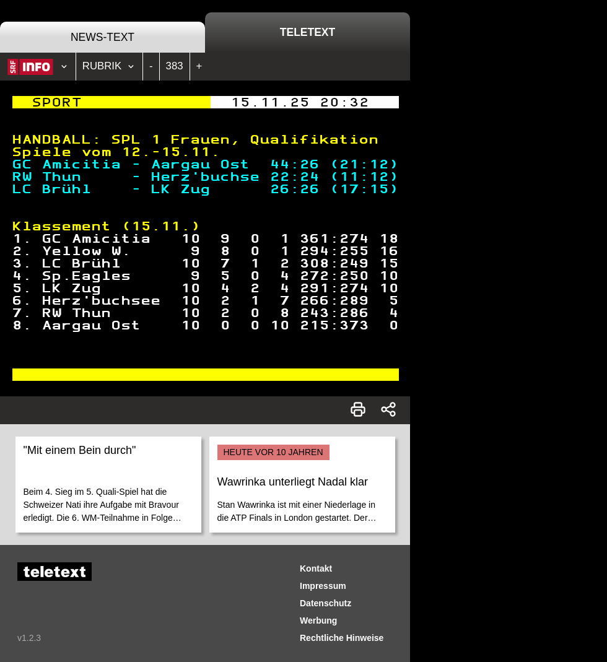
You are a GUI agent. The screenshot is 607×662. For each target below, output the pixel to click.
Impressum (323, 586)
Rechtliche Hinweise (341, 638)
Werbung (318, 620)
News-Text (102, 37)
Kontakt (316, 568)
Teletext (307, 32)
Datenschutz (325, 603)
